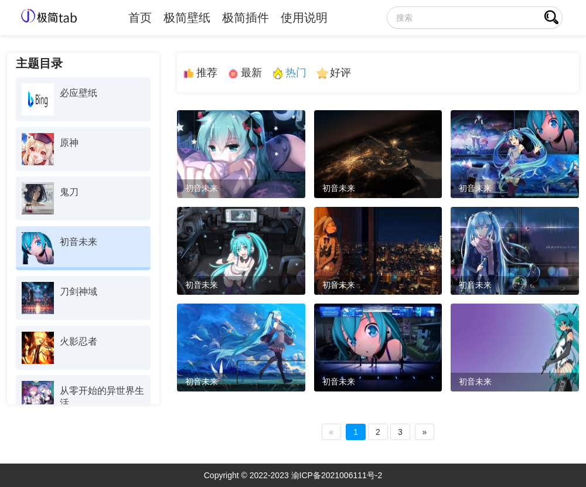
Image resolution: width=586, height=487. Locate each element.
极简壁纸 (186, 17)
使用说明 (304, 17)
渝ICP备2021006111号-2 (337, 475)
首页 (140, 17)
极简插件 (245, 17)
